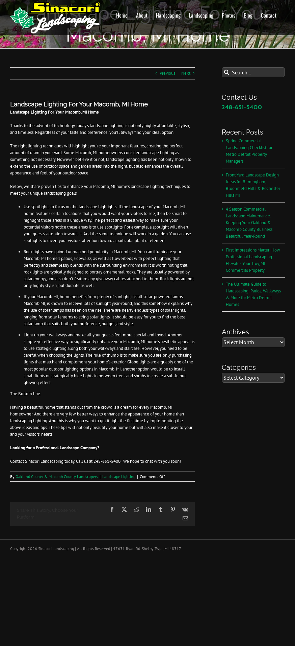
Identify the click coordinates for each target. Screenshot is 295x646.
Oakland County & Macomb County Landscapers (57, 476)
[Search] (227, 72)
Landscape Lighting (118, 476)
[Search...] (253, 72)
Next (185, 73)
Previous (167, 73)
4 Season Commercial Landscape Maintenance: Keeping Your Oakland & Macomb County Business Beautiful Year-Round (249, 222)
